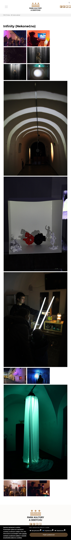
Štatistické (60, 530)
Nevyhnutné (36, 530)
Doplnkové (48, 530)
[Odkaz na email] (66, 6)
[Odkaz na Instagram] (63, 6)
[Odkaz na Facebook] (61, 6)
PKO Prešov (6, 15)
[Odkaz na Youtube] (69, 6)
